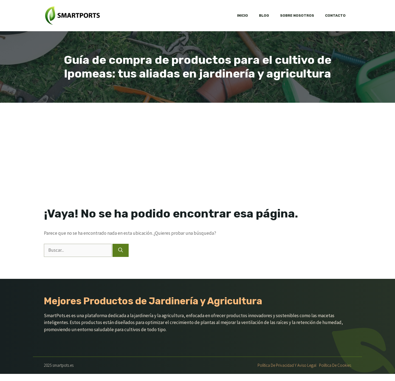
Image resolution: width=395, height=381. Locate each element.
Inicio (242, 15)
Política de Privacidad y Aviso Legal (287, 365)
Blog (264, 15)
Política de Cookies (335, 365)
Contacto (335, 15)
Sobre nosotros (297, 15)
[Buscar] (120, 250)
